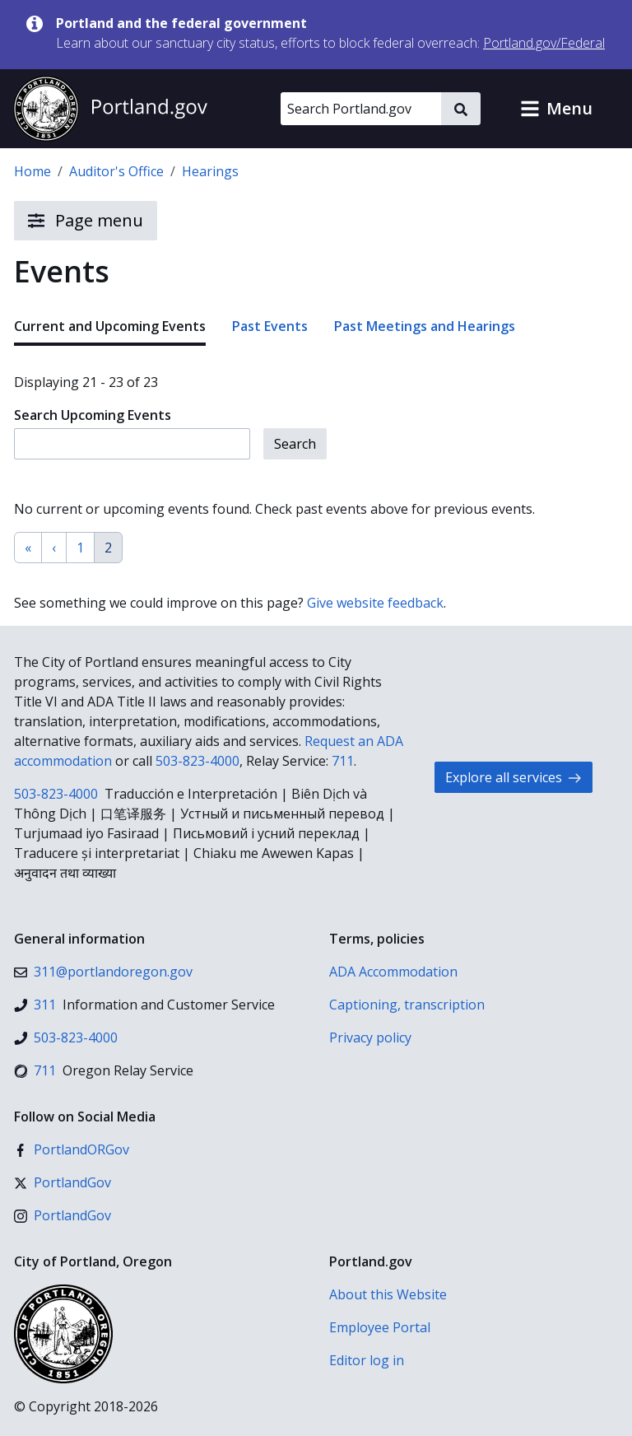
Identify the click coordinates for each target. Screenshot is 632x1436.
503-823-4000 (197, 761)
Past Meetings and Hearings (424, 326)
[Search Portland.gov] (361, 108)
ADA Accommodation (393, 972)
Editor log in (366, 1360)
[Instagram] (62, 1215)
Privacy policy (370, 1037)
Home (32, 171)
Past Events (270, 326)
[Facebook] (71, 1149)
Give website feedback (375, 603)
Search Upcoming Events (92, 415)
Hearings (210, 171)
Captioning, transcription (407, 1004)
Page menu (85, 220)
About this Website (388, 1294)
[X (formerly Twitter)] (62, 1182)
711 (343, 761)
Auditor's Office (116, 171)
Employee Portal (379, 1327)
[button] (556, 109)
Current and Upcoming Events (110, 326)
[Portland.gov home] (110, 109)
